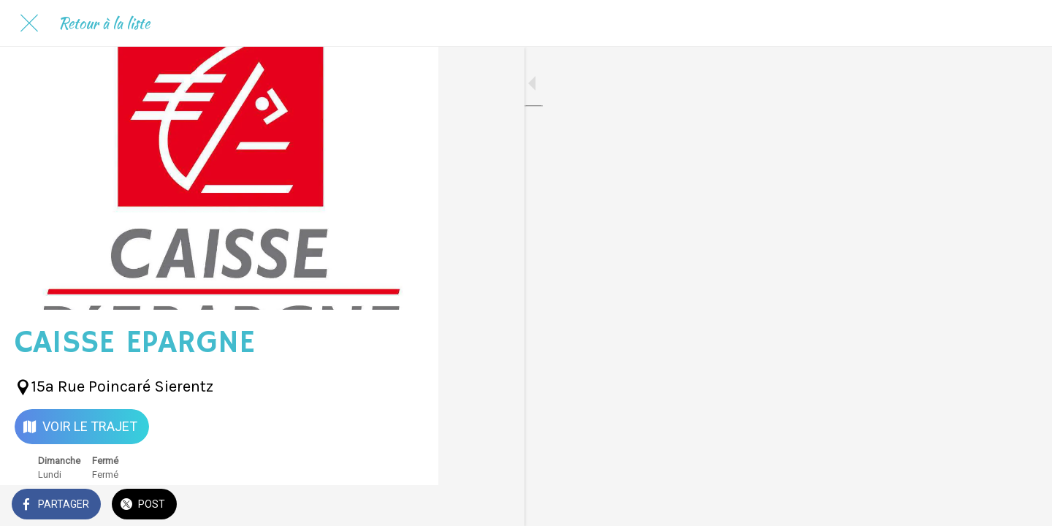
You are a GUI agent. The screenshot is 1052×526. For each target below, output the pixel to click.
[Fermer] (29, 23)
